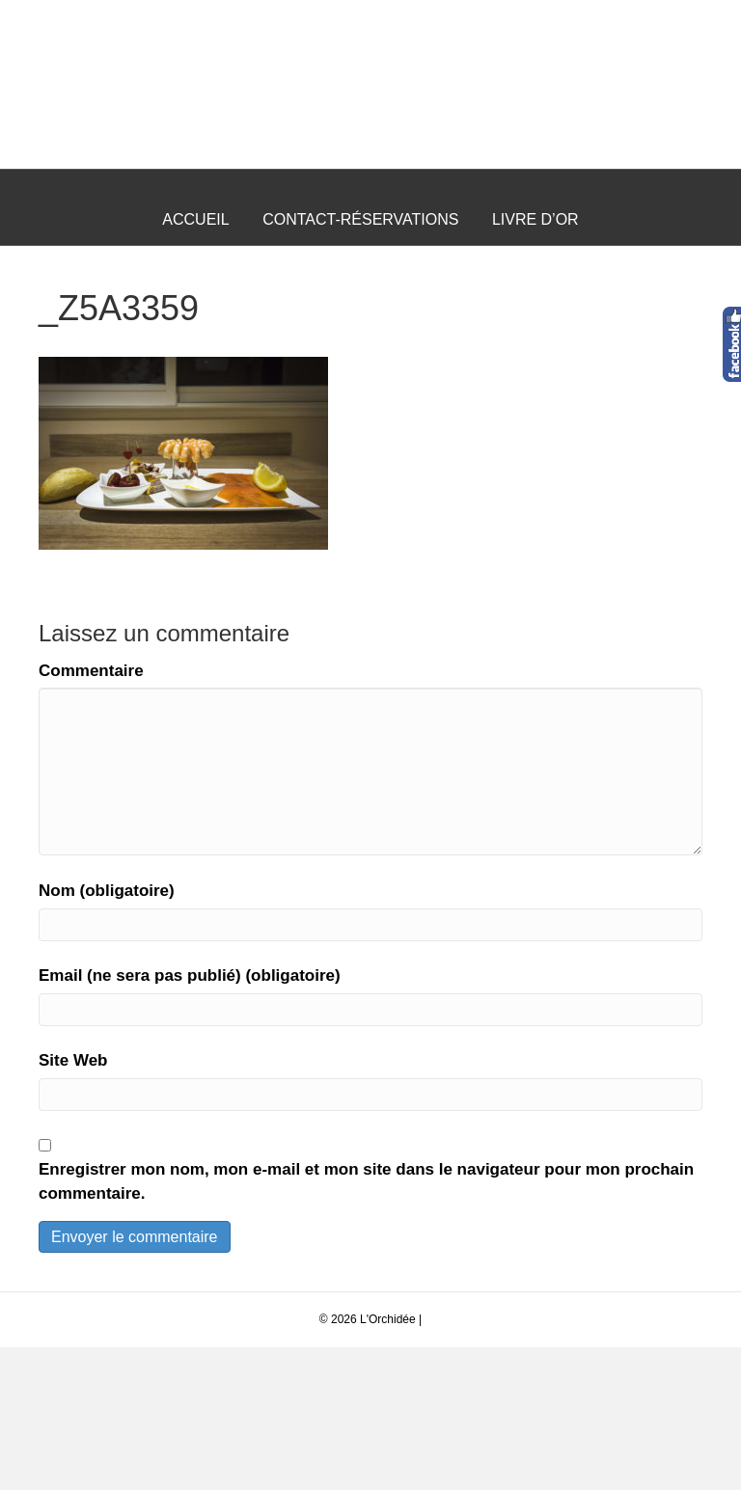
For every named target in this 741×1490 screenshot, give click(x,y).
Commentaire (91, 812)
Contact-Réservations (360, 361)
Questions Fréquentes (370, 412)
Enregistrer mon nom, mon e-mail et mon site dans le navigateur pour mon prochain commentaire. (366, 1324)
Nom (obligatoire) (107, 1032)
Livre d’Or (535, 361)
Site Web (73, 1203)
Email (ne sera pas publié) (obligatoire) (190, 1118)
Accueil (195, 361)
